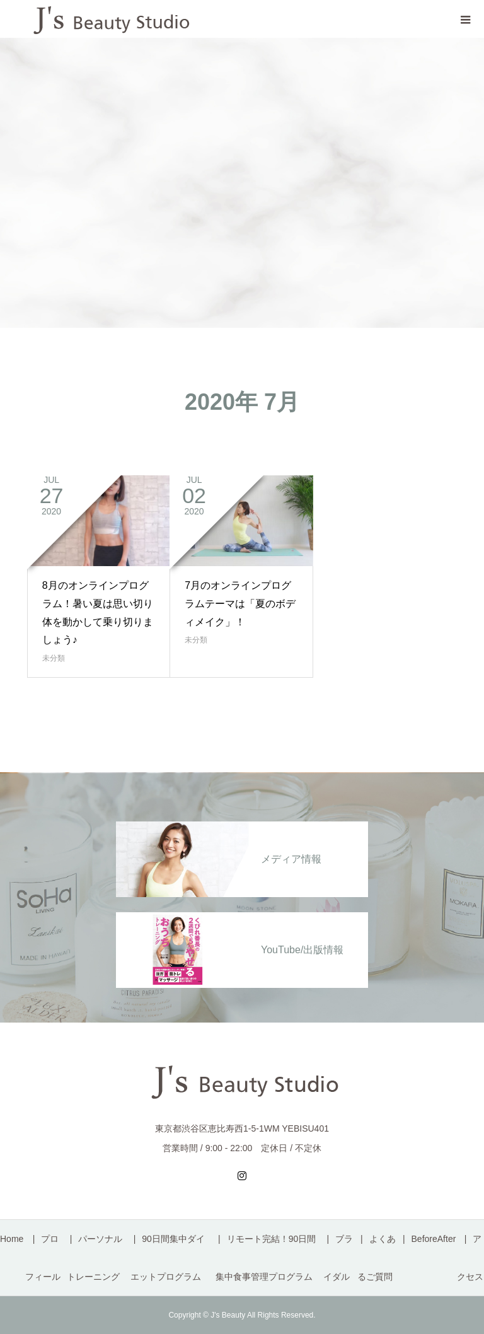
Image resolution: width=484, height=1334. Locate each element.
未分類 (53, 658)
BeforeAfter (434, 1239)
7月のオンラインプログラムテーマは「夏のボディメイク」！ (240, 603)
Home (11, 1239)
